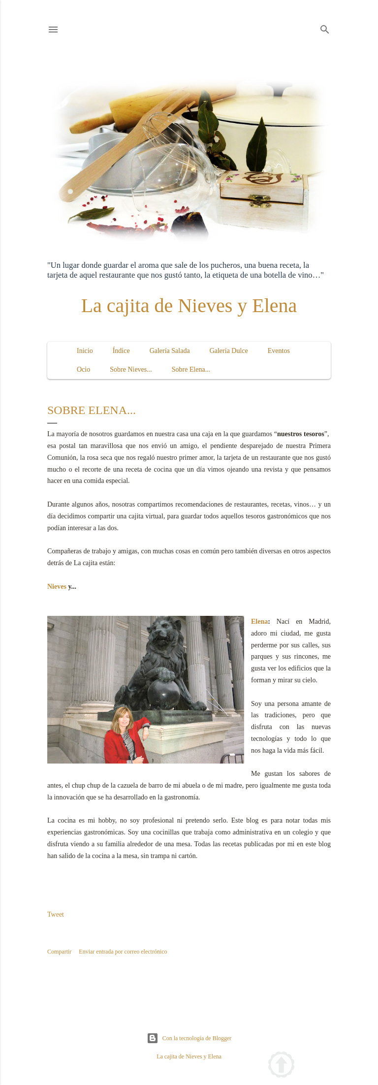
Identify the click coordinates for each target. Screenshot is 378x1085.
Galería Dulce (229, 350)
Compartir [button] (59, 951)
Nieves (56, 586)
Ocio (83, 369)
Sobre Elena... (191, 369)
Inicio (85, 350)
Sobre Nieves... (131, 369)
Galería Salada (170, 350)
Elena (259, 621)
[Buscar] (325, 27)
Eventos (279, 350)
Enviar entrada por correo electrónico (123, 951)
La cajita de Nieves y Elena (189, 305)
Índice (121, 350)
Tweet (55, 914)
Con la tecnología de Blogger (189, 1038)
